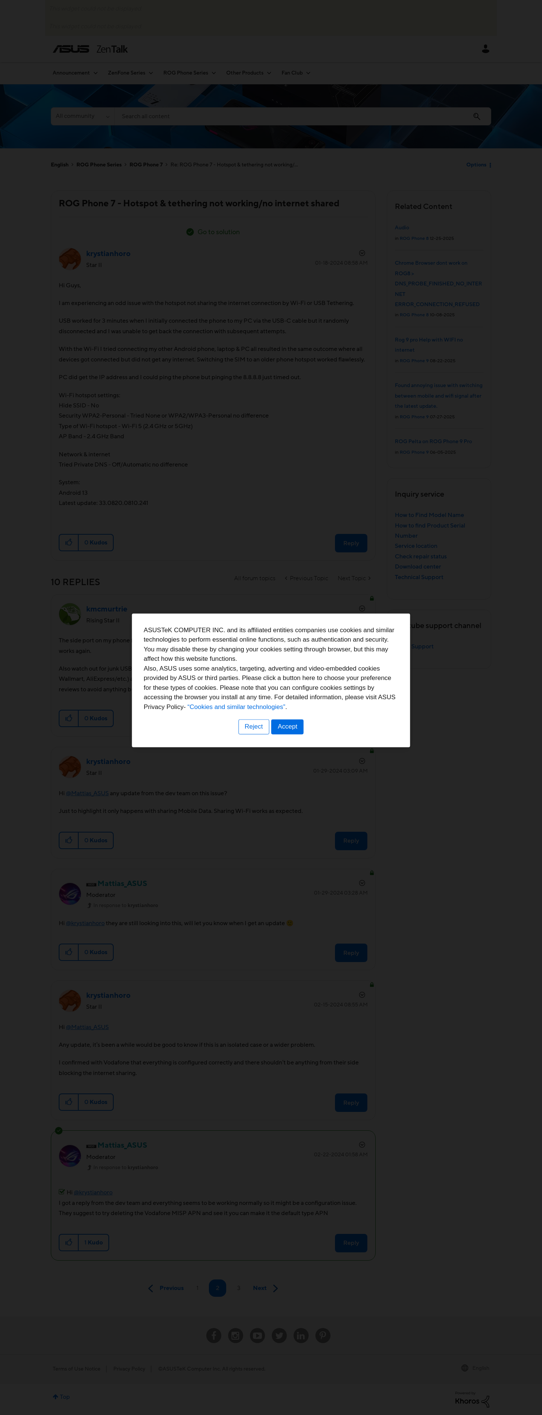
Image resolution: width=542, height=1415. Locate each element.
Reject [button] (253, 754)
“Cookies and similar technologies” (294, 734)
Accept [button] (288, 754)
